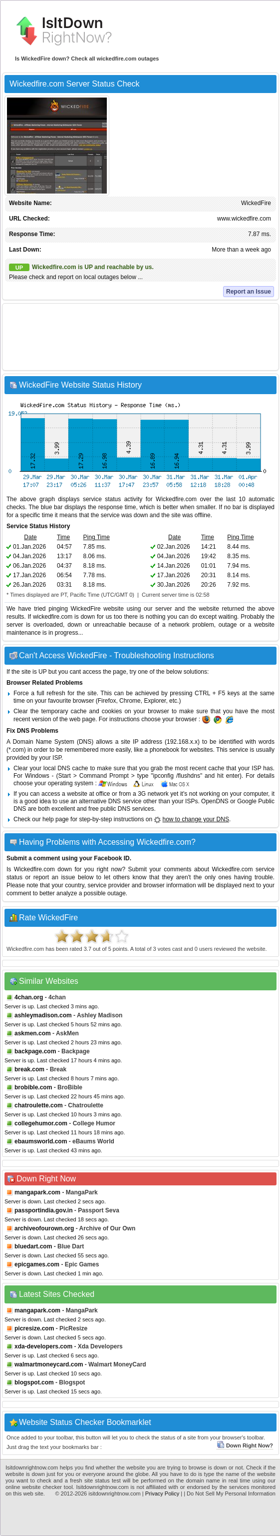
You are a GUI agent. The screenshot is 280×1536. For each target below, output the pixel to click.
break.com (29, 1069)
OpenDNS (215, 801)
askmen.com (32, 1033)
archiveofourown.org (44, 1228)
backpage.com (35, 1051)
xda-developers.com (43, 1346)
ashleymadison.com (43, 1015)
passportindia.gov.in (43, 1210)
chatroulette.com (38, 1105)
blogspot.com (34, 1382)
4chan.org (28, 997)
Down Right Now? (245, 1445)
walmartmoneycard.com (48, 1364)
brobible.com (33, 1087)
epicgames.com (36, 1264)
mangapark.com (37, 1192)
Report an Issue (248, 291)
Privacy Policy (162, 1493)
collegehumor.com (40, 1123)
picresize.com (34, 1328)
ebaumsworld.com (40, 1141)
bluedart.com (33, 1246)
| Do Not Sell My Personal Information (230, 1493)
